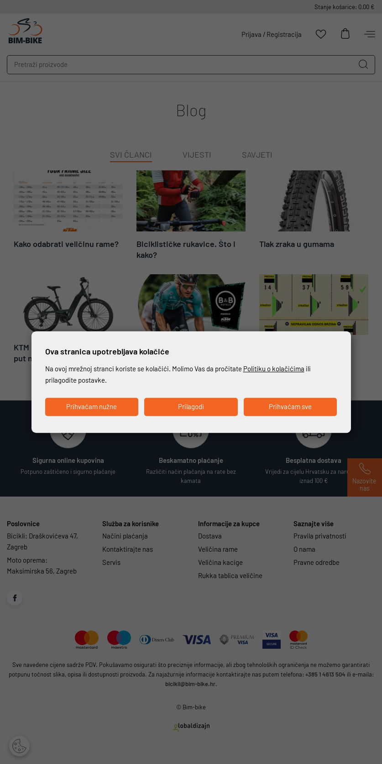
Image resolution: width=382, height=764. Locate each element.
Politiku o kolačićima (273, 369)
